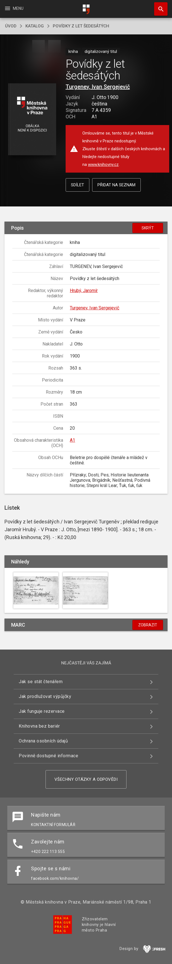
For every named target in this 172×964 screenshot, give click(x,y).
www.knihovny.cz (103, 164)
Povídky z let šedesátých (81, 26)
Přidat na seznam (116, 184)
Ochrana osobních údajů (43, 741)
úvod (10, 26)
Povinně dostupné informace (48, 755)
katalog (34, 26)
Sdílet (77, 184)
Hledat (158, 6)
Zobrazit (147, 625)
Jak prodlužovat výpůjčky (45, 696)
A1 (72, 440)
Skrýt (148, 228)
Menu (13, 8)
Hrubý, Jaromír (84, 290)
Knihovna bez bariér (39, 726)
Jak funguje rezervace (42, 711)
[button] (32, 119)
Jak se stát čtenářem (41, 681)
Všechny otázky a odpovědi (86, 779)
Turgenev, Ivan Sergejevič (98, 86)
